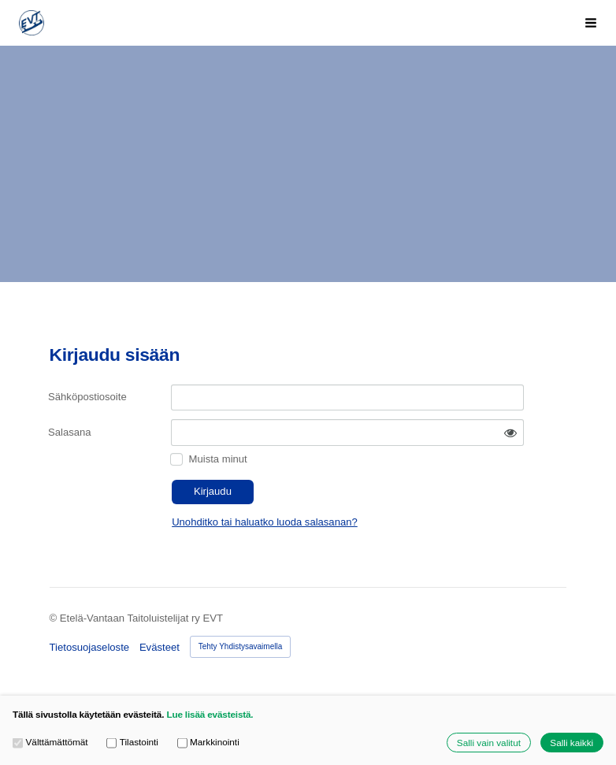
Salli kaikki (571, 742)
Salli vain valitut (489, 742)
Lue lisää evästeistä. (209, 714)
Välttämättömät (50, 742)
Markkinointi (208, 742)
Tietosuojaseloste (90, 647)
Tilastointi (132, 742)
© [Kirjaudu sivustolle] (55, 618)
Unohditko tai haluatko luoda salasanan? (265, 522)
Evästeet (159, 647)
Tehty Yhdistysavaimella (241, 646)
